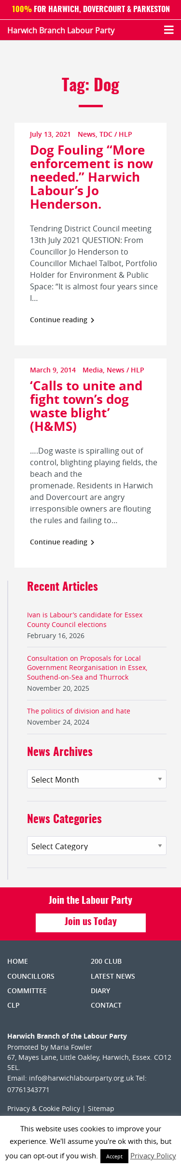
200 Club (106, 961)
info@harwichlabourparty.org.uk (81, 1078)
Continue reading (62, 319)
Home (17, 961)
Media (93, 369)
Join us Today (91, 922)
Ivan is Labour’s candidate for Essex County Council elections (84, 619)
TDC (105, 134)
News (87, 134)
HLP (125, 134)
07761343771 (28, 1089)
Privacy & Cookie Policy (43, 1108)
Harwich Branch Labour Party (60, 30)
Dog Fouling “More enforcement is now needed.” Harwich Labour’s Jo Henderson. (91, 177)
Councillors (31, 976)
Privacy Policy (153, 1155)
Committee (27, 990)
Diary (100, 990)
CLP (13, 1005)
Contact (106, 1005)
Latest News (113, 976)
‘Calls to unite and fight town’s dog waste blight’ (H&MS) (86, 406)
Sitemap (101, 1108)
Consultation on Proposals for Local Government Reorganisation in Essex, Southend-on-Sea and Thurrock (87, 667)
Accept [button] (114, 1156)
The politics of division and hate (78, 710)
